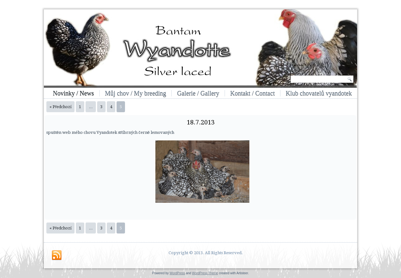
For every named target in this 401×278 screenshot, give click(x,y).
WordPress (177, 273)
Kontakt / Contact (252, 93)
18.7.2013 (201, 122)
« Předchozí (60, 106)
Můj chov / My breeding (135, 93)
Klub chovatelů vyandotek (319, 93)
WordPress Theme (205, 273)
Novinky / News (73, 93)
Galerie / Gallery (198, 93)
